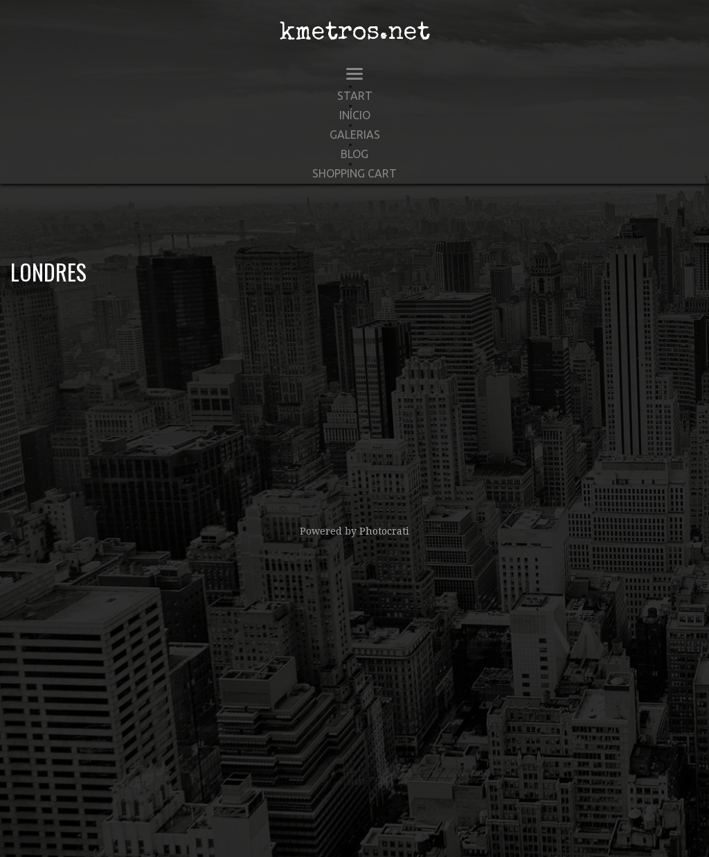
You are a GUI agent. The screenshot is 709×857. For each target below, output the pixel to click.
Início (354, 115)
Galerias (355, 134)
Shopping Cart (354, 173)
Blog (354, 153)
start (355, 95)
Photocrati (384, 531)
